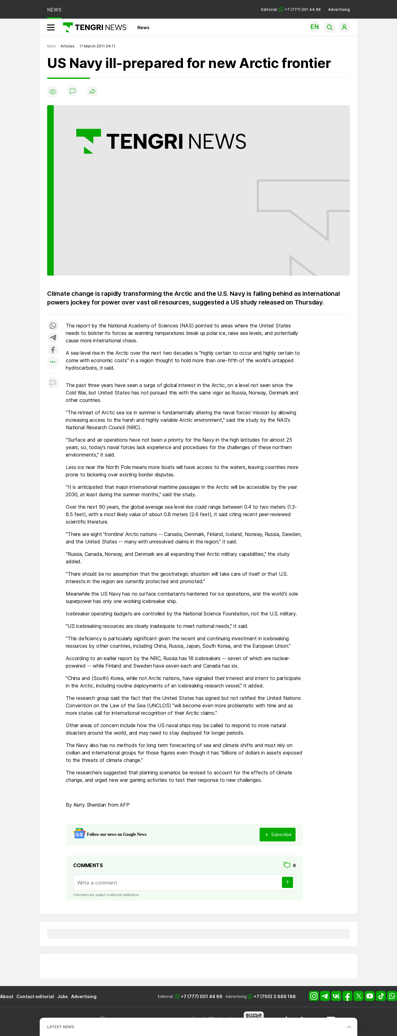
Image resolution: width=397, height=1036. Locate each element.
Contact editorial (35, 996)
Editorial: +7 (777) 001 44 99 (291, 9)
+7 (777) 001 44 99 (201, 996)
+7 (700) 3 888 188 (275, 996)
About (6, 996)
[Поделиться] (92, 92)
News (143, 27)
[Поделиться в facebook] (52, 350)
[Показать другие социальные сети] (52, 362)
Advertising (339, 9)
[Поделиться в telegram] (52, 338)
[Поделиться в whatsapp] (52, 326)
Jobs (62, 996)
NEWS (54, 10)
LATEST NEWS (60, 1027)
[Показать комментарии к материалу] (52, 383)
